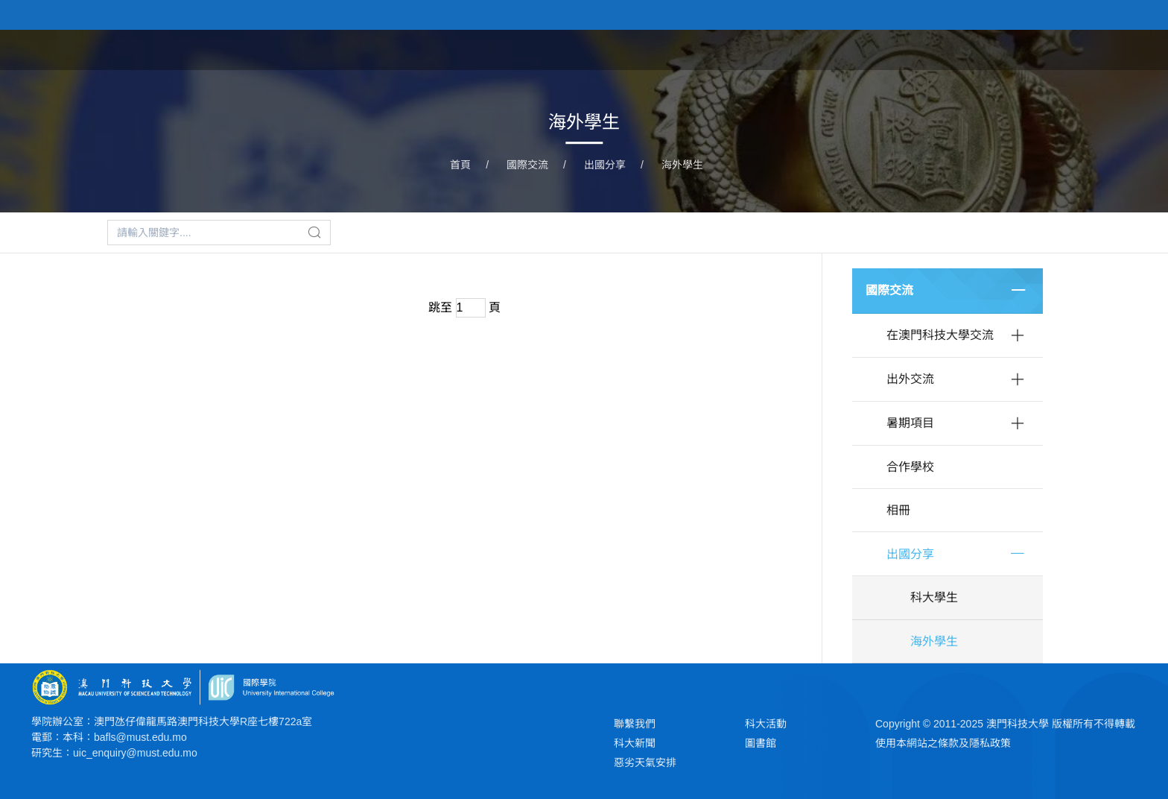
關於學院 (725, 48)
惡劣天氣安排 (645, 762)
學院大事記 (1036, 48)
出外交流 (910, 379)
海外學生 (682, 165)
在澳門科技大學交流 (940, 335)
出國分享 (605, 165)
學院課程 (801, 48)
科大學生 (934, 597)
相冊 (898, 510)
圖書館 (760, 743)
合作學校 (910, 467)
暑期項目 (910, 423)
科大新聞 (635, 743)
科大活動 (766, 724)
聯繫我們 (635, 724)
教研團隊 (877, 48)
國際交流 (527, 165)
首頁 (663, 48)
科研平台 (953, 48)
